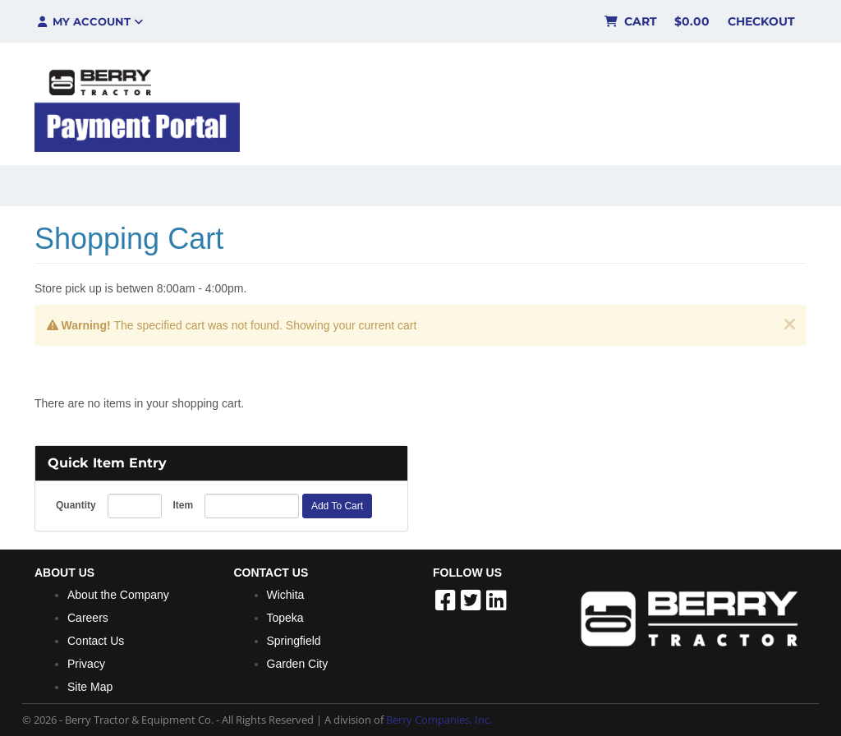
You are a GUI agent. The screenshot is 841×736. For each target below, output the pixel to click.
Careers (87, 617)
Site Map (90, 686)
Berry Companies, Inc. (439, 719)
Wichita (286, 594)
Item (182, 505)
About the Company (118, 594)
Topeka (285, 617)
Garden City (298, 663)
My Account (89, 21)
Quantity (76, 505)
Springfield (294, 640)
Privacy (86, 663)
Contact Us (95, 640)
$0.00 (692, 21)
